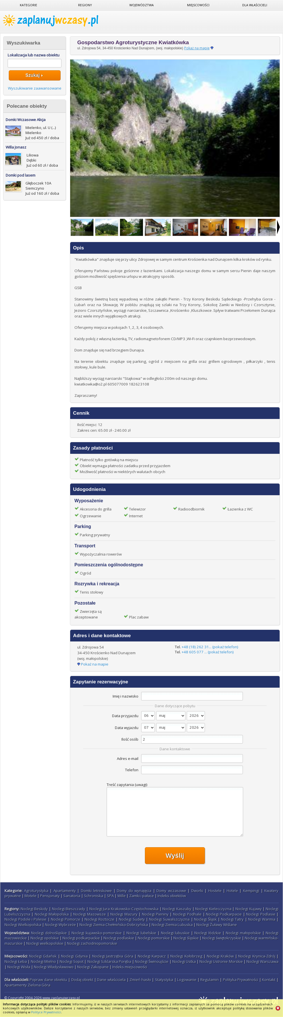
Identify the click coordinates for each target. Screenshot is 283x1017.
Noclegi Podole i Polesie (25, 919)
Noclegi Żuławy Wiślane (216, 924)
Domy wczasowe (171, 890)
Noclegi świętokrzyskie (221, 937)
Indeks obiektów (172, 895)
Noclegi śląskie (186, 937)
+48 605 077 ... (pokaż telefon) (208, 651)
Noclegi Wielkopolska (23, 924)
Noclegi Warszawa (262, 961)
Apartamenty (64, 890)
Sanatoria (71, 895)
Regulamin (209, 979)
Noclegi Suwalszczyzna (169, 919)
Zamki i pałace (141, 895)
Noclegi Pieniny (155, 914)
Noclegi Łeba (16, 961)
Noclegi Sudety (132, 919)
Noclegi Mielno (43, 961)
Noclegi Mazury (123, 914)
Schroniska (93, 895)
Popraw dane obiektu (48, 979)
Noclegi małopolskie (243, 932)
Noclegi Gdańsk (43, 956)
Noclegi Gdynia (74, 956)
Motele (31, 895)
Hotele (232, 890)
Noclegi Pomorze (65, 919)
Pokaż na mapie (197, 48)
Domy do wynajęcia (134, 890)
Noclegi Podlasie (260, 914)
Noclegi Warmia (261, 919)
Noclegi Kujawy (248, 908)
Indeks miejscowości (129, 966)
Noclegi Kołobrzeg (186, 956)
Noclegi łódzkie (207, 932)
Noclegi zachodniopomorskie (92, 943)
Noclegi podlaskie (119, 937)
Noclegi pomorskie (154, 937)
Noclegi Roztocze (99, 919)
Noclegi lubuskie (175, 932)
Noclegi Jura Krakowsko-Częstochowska (123, 908)
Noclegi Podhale (187, 914)
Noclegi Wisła (18, 966)
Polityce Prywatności (46, 1012)
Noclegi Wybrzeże (60, 924)
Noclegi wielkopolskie (44, 943)
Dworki (197, 890)
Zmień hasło (140, 979)
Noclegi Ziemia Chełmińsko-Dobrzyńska (114, 924)
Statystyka (164, 979)
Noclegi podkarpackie (81, 937)
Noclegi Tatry (232, 919)
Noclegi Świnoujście (151, 961)
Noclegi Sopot (71, 961)
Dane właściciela (111, 979)
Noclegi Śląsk (205, 919)
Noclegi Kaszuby (176, 908)
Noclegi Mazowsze (89, 914)
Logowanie (186, 979)
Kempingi (251, 890)
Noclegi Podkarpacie (224, 914)
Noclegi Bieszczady (68, 908)
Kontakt (268, 979)
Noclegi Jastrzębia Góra (112, 956)
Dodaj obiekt (82, 979)
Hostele (215, 890)
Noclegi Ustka (184, 961)
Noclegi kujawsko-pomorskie (97, 932)
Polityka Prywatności (240, 979)
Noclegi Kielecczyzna (213, 908)
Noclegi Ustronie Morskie (221, 961)
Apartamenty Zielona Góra (27, 985)
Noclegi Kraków (220, 956)
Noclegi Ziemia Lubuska (172, 924)
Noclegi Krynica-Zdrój (256, 956)
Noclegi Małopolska (52, 914)
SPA (110, 895)
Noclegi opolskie (45, 937)
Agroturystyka (36, 890)
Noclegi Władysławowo (54, 966)
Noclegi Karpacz (152, 956)
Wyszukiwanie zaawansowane (34, 88)
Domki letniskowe (96, 890)
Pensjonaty (50, 895)
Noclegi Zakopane (93, 966)
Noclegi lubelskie (141, 932)
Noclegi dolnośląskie (49, 932)
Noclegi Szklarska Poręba (109, 961)
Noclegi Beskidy (34, 908)
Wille (121, 895)
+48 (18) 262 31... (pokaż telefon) (210, 646)
